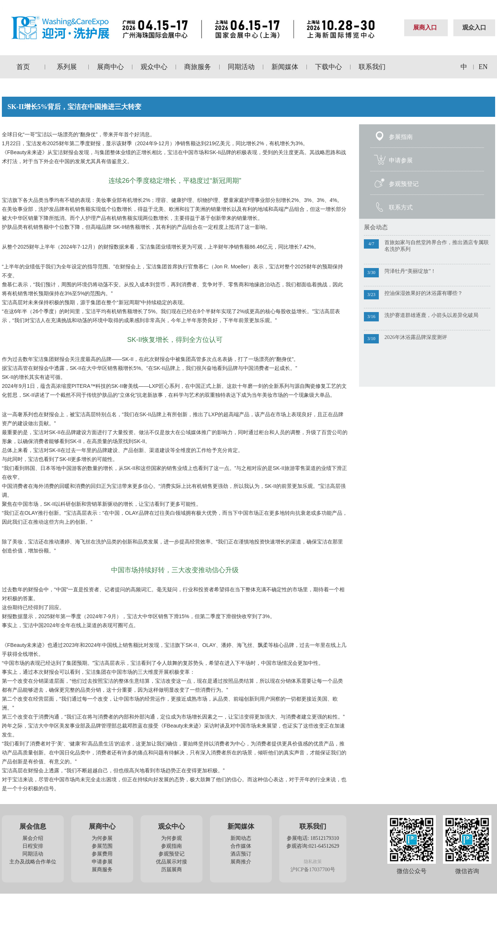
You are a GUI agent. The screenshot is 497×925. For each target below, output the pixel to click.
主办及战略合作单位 (32, 862)
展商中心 (110, 67)
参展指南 (401, 137)
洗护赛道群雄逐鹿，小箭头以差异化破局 (431, 315)
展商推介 (240, 862)
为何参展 (102, 838)
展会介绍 (32, 838)
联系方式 (401, 207)
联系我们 (372, 67)
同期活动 (241, 67)
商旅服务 (197, 67)
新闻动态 (240, 838)
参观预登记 (404, 184)
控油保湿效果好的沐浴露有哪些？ (423, 293)
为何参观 (171, 838)
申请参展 (401, 160)
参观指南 (171, 846)
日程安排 (32, 846)
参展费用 (102, 854)
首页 (23, 67)
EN (483, 67)
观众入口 (474, 27)
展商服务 (102, 869)
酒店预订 (240, 854)
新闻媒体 (284, 67)
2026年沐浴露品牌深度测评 (415, 337)
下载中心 (328, 67)
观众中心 (154, 67)
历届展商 (171, 869)
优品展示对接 (171, 862)
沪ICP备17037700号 (312, 869)
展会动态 (376, 227)
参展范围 (102, 846)
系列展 (67, 67)
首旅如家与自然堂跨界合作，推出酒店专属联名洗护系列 (436, 246)
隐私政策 (313, 861)
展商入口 (425, 27)
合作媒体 (240, 846)
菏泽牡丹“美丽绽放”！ (410, 271)
